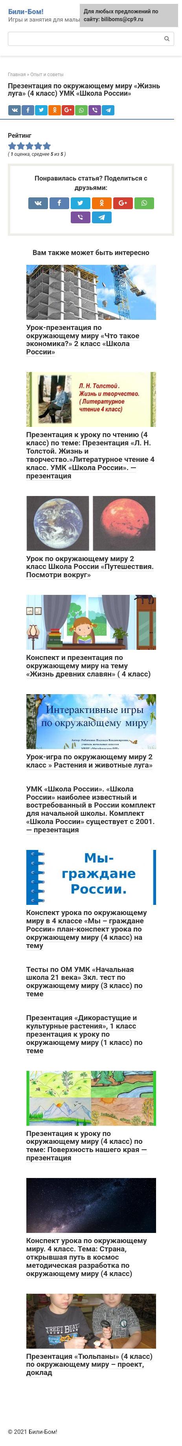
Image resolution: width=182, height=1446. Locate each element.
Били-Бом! (25, 11)
